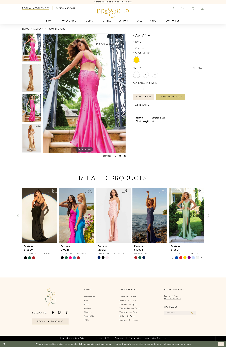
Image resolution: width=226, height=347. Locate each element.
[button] (193, 8)
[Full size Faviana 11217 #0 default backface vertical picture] (84, 93)
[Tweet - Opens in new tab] (115, 156)
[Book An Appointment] (35, 8)
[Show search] (173, 8)
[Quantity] (140, 89)
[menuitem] (35, 8)
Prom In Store (56, 28)
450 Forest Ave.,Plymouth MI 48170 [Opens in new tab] (172, 297)
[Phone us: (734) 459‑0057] (65, 8)
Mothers (87, 308)
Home (25, 28)
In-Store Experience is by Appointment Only (113, 2)
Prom (86, 300)
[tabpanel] (31, 49)
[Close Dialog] (4, 344)
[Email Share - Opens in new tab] (125, 156)
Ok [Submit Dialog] (221, 344)
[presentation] (39, 215)
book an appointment (50, 321)
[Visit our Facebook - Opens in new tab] (53, 313)
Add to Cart (143, 97)
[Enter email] (180, 313)
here (188, 344)
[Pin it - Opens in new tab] (120, 156)
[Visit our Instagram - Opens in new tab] (59, 313)
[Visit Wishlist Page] (183, 8)
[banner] (113, 13)
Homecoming (89, 296)
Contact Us (89, 316)
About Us (88, 312)
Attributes (142, 105)
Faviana (38, 28)
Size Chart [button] (198, 68)
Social (86, 304)
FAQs (86, 320)
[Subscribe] (192, 313)
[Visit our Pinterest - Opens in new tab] (67, 313)
